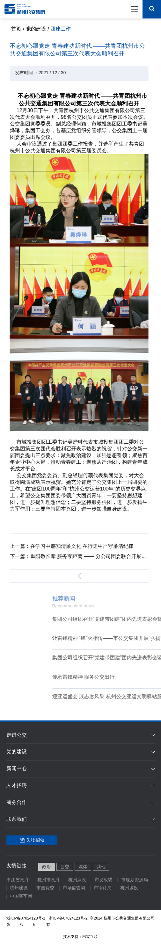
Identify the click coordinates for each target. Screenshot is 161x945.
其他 (101, 867)
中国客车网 (21, 896)
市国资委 (45, 888)
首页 (16, 29)
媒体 (82, 867)
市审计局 (103, 888)
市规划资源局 (134, 880)
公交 (64, 867)
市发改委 (104, 880)
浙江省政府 (17, 880)
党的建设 (36, 29)
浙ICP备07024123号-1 (25, 918)
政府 (46, 867)
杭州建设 (19, 888)
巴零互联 (90, 937)
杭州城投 (129, 888)
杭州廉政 (77, 880)
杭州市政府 (48, 880)
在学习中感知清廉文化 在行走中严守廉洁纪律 (77, 546)
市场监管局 (74, 888)
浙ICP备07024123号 (69, 918)
